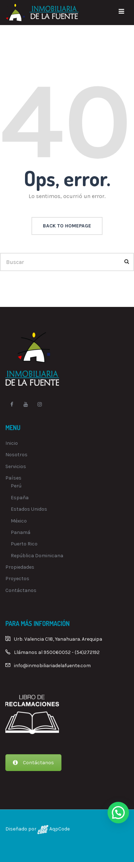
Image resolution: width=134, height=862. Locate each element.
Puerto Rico (24, 544)
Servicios (15, 466)
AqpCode (59, 829)
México (19, 521)
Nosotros (16, 455)
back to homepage (67, 226)
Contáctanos (20, 590)
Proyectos (17, 579)
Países (13, 478)
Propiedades (19, 567)
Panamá (20, 532)
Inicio (11, 443)
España (20, 498)
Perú (16, 486)
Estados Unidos (29, 509)
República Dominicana (37, 556)
